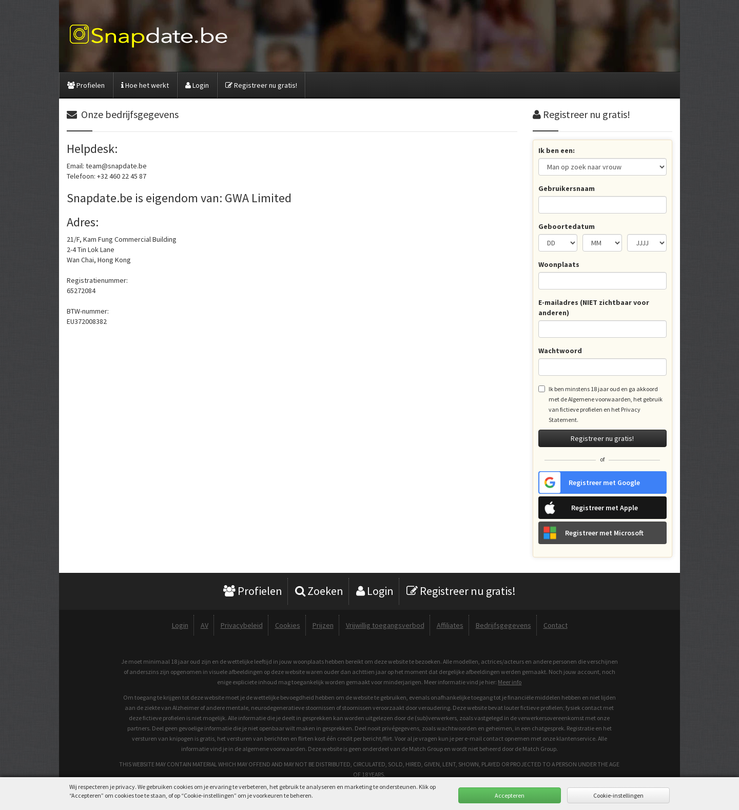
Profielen (86, 85)
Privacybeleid (242, 625)
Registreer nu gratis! (261, 85)
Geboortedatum (566, 226)
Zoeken (319, 591)
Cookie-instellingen (618, 795)
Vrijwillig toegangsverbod (385, 625)
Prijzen (323, 625)
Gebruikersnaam (566, 188)
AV (204, 625)
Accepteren (509, 795)
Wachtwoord (560, 350)
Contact (555, 625)
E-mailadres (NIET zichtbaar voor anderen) (593, 307)
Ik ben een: (556, 150)
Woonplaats (558, 264)
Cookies (287, 625)
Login (197, 85)
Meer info (509, 682)
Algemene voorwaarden (599, 399)
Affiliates (450, 625)
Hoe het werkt (145, 85)
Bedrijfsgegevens (503, 625)
